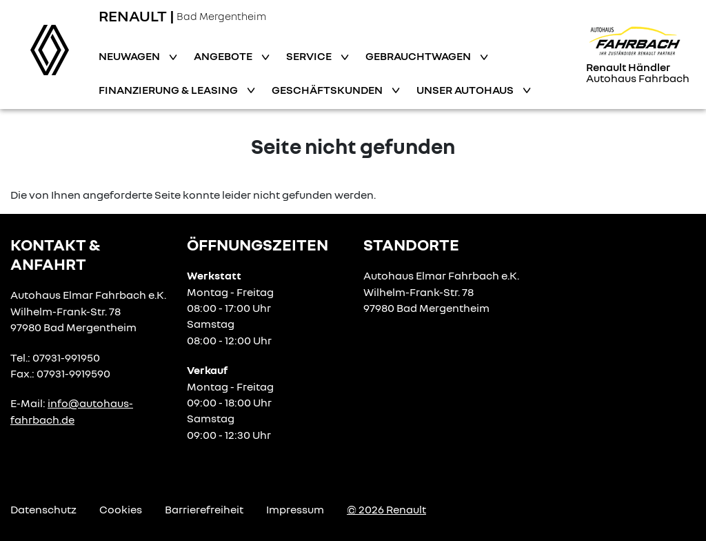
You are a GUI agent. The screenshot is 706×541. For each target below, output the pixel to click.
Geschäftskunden (328, 90)
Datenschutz (43, 509)
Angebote (224, 56)
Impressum (295, 509)
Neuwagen (130, 56)
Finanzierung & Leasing (169, 90)
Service (310, 56)
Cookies (120, 509)
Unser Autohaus (466, 90)
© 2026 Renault (386, 509)
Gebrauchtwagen (419, 56)
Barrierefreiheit (204, 509)
